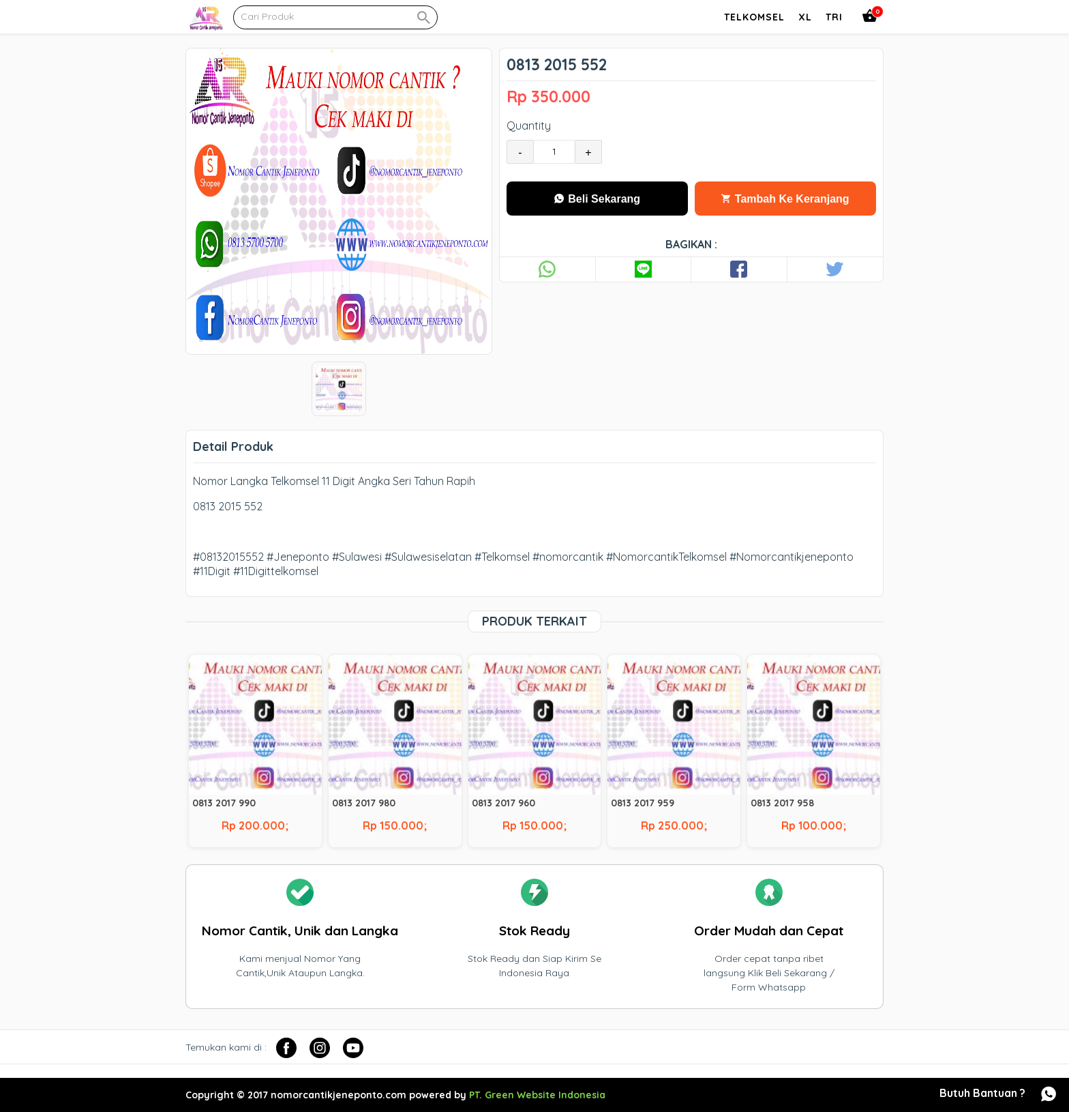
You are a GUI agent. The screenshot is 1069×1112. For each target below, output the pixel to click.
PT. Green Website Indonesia (537, 1095)
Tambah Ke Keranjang (785, 199)
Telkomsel (754, 17)
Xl (805, 17)
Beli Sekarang (597, 199)
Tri (834, 17)
